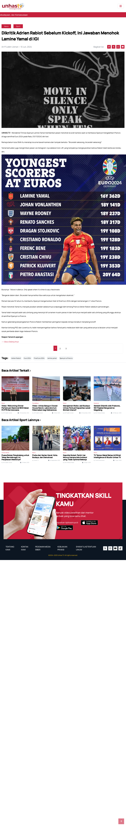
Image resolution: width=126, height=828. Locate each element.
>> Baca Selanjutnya (10, 339)
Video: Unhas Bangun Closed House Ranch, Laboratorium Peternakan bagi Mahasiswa (44, 406)
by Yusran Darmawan (99, 458)
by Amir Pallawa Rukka (99, 411)
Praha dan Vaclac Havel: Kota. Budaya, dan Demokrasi (45, 454)
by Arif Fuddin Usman (7, 411)
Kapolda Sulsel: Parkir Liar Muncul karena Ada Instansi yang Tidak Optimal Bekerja (75, 455)
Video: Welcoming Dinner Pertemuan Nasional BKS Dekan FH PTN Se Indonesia (15, 406)
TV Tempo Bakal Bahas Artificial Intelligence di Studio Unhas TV (107, 454)
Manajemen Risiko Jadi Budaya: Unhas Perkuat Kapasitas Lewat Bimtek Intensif (76, 406)
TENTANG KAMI (10, 546)
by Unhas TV (35, 458)
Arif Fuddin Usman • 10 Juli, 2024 (16, 46)
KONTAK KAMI (24, 546)
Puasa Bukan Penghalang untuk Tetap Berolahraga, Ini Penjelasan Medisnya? (15, 455)
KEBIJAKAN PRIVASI (62, 546)
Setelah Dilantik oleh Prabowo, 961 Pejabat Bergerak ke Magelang (107, 406)
